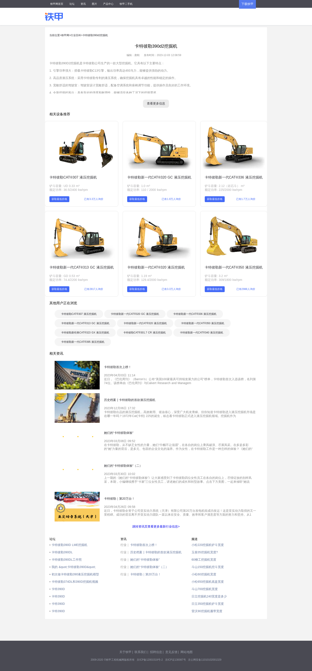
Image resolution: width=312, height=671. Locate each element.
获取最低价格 (59, 199)
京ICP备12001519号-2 (150, 659)
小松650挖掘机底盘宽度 (208, 581)
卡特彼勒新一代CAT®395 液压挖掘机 (82, 341)
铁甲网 (65, 35)
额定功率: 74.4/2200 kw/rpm (68, 280)
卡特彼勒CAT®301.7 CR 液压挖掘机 (144, 332)
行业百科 (76, 35)
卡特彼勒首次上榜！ (144, 545)
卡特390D (58, 589)
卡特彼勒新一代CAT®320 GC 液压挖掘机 (159, 177)
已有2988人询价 (245, 289)
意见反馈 (171, 652)
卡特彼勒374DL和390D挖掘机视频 (75, 581)
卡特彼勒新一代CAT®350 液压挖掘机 (234, 267)
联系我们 (141, 652)
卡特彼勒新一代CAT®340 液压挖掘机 (201, 332)
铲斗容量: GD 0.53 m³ (64, 276)
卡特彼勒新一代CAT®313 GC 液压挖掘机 (81, 267)
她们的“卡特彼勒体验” (144, 559)
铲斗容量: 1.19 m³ (139, 276)
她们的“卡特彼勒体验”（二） (149, 567)
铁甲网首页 (56, 3)
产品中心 (108, 3)
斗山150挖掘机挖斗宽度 (208, 567)
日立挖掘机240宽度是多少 (209, 596)
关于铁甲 (125, 652)
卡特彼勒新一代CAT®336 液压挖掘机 (234, 177)
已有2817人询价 (93, 289)
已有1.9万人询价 (171, 199)
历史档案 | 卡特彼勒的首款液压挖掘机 (156, 552)
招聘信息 (156, 652)
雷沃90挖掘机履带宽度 (207, 611)
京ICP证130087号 (175, 659)
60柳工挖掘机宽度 (204, 559)
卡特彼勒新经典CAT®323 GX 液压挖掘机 (85, 332)
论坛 (72, 3)
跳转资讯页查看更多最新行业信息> (156, 526)
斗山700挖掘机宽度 (205, 589)
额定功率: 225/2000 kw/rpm (223, 189)
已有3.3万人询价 (93, 199)
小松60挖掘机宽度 (204, 574)
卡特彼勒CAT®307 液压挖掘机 (73, 177)
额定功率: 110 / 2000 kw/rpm (147, 189)
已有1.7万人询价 (245, 199)
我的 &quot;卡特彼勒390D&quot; (74, 567)
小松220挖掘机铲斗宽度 (208, 545)
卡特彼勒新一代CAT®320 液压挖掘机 (156, 267)
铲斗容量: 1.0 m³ (138, 186)
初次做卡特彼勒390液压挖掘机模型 (75, 574)
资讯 (83, 3)
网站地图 (186, 652)
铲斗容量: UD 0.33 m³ (64, 186)
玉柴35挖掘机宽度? (205, 552)
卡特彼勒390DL (62, 552)
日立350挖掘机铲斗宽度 (208, 603)
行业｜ (125, 545)
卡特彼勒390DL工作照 (67, 559)
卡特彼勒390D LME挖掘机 (69, 545)
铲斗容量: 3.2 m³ (216, 276)
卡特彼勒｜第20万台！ (145, 574)
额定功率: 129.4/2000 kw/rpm (147, 280)
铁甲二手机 (126, 3)
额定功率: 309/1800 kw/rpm (223, 280)
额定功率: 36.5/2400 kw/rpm (68, 189)
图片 (94, 3)
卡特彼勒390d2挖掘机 (95, 35)
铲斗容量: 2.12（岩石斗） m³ (224, 186)
